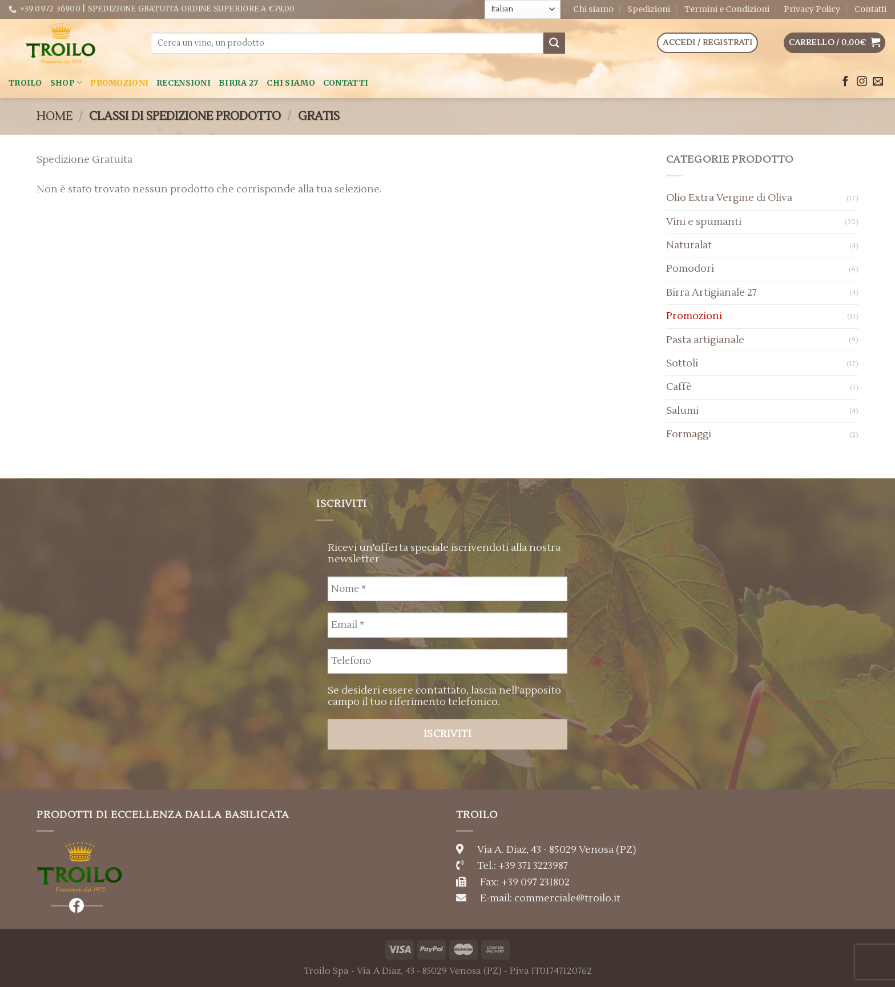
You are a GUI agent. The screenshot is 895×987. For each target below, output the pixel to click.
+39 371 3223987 (533, 865)
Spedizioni (648, 9)
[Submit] (554, 43)
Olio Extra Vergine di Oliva (729, 197)
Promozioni (119, 83)
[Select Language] (523, 9)
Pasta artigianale (705, 340)
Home (54, 116)
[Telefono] (447, 661)
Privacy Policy (812, 9)
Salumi (682, 410)
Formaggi (688, 434)
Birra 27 (239, 83)
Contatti (870, 9)
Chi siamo (593, 9)
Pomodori (690, 268)
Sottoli (682, 363)
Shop (66, 82)
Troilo (25, 83)
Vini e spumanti (703, 221)
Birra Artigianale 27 (711, 292)
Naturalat (689, 245)
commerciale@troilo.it (567, 898)
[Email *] (447, 625)
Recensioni (183, 83)
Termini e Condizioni (726, 9)
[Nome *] (447, 589)
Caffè (679, 386)
